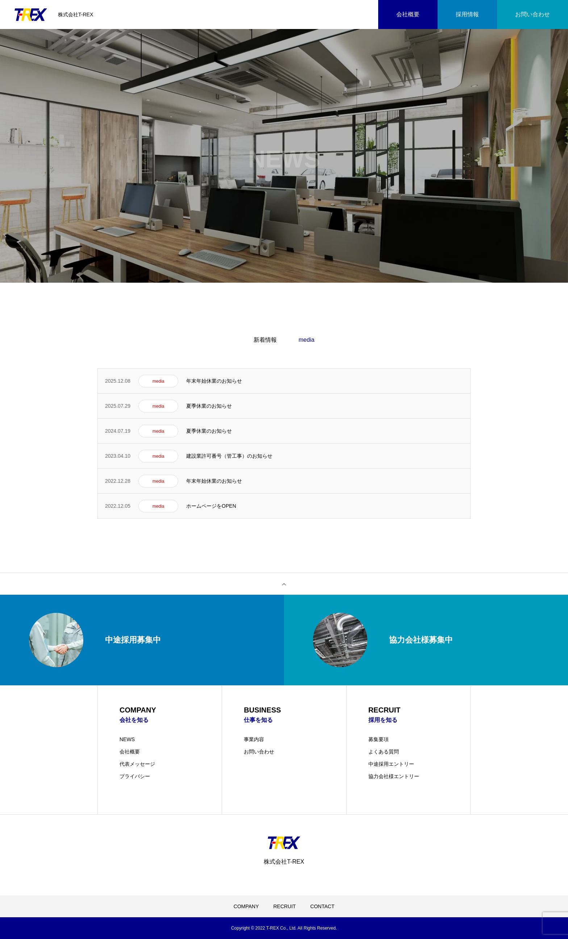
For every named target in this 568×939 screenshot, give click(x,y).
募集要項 (378, 739)
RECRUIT (284, 906)
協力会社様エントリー (393, 776)
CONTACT (322, 906)
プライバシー (135, 776)
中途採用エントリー (391, 763)
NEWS (127, 739)
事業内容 (254, 739)
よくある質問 (383, 751)
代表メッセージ (137, 763)
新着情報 (265, 340)
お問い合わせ (259, 751)
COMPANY (246, 906)
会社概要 (130, 751)
